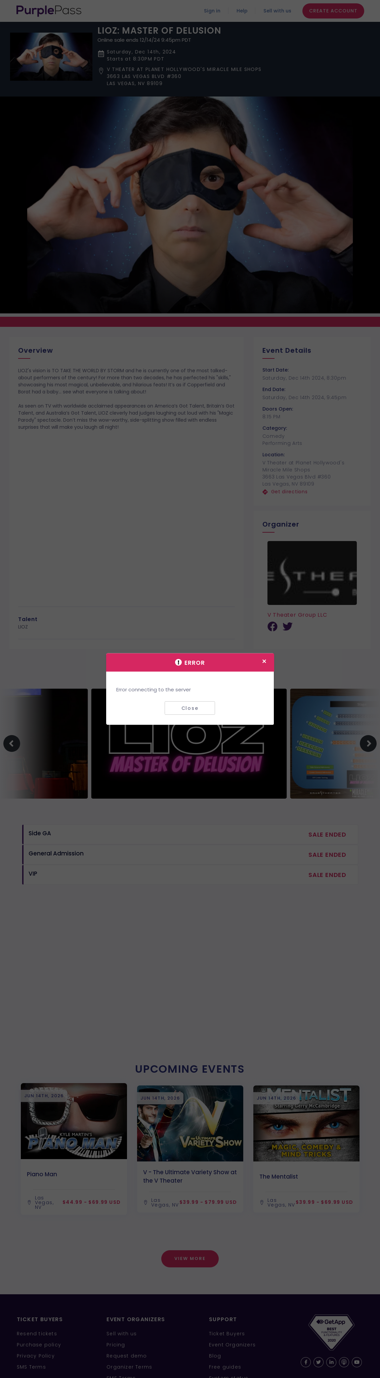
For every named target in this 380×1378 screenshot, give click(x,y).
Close (190, 707)
